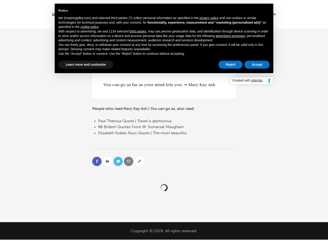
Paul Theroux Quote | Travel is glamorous (135, 121)
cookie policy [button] (89, 27)
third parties (138, 31)
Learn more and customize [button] (86, 64)
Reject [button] (230, 64)
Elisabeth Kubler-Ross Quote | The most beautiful (142, 133)
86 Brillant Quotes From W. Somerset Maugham (141, 126)
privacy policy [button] (209, 18)
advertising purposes (230, 36)
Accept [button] (257, 64)
